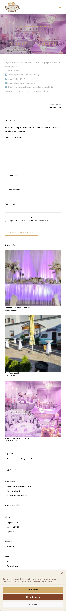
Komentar (14, 137)
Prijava (10, 561)
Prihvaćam (33, 589)
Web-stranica (10, 204)
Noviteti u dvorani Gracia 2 (17, 307)
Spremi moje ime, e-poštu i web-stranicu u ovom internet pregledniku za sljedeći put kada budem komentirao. (30, 219)
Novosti (10, 546)
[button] (62, 573)
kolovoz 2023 (13, 527)
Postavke (33, 604)
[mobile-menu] (56, 6)
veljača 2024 (12, 522)
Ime (11, 175)
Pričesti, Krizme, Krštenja (17, 438)
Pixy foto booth (12, 373)
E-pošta (13, 190)
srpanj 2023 (12, 531)
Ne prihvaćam (33, 597)
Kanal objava (12, 566)
